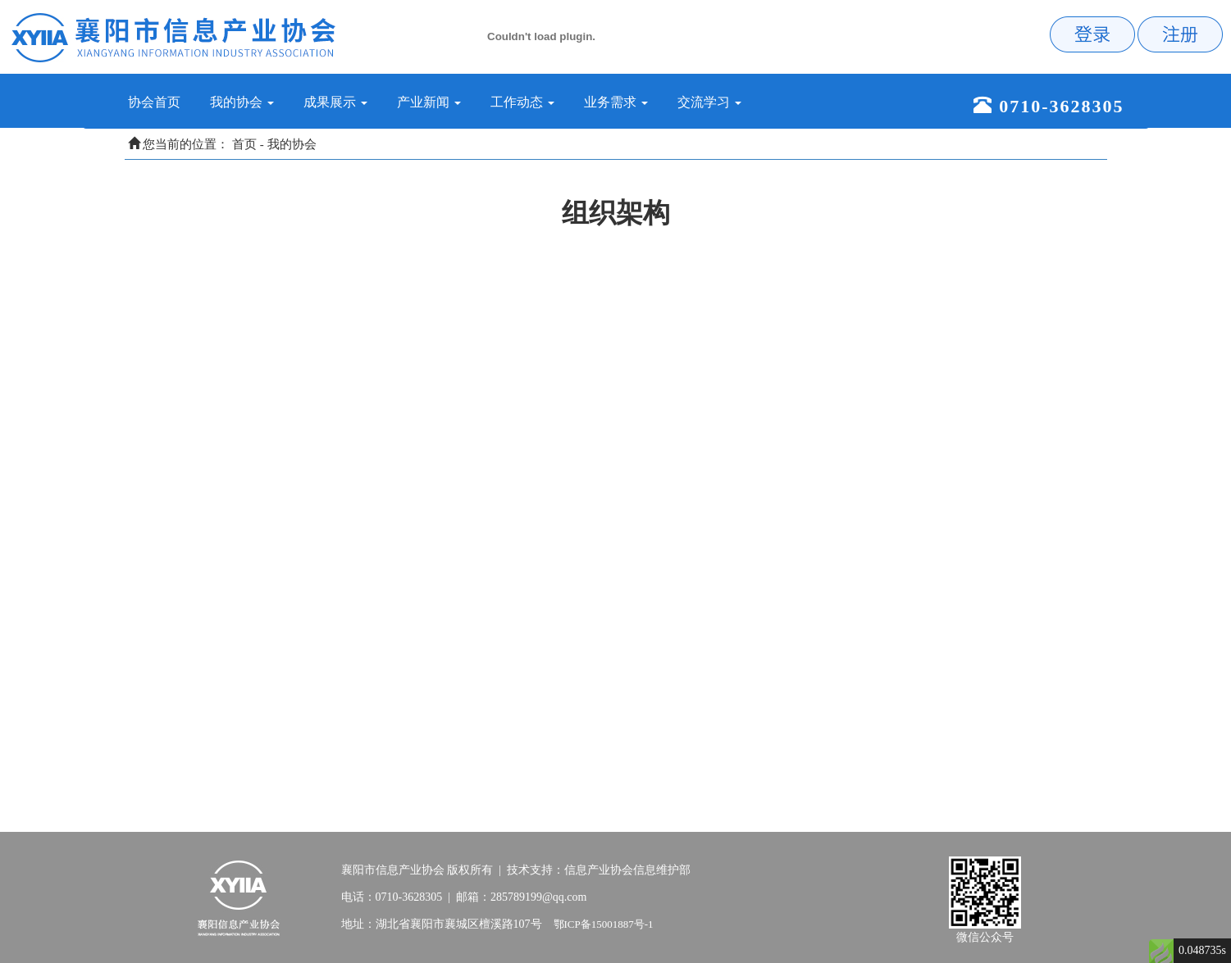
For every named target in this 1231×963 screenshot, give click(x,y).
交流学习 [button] (709, 102)
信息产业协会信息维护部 (627, 870)
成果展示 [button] (335, 102)
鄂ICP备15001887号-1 (604, 924)
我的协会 (292, 144)
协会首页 (161, 101)
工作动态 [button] (522, 102)
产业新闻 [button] (429, 102)
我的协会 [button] (242, 102)
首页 (244, 144)
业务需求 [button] (616, 102)
